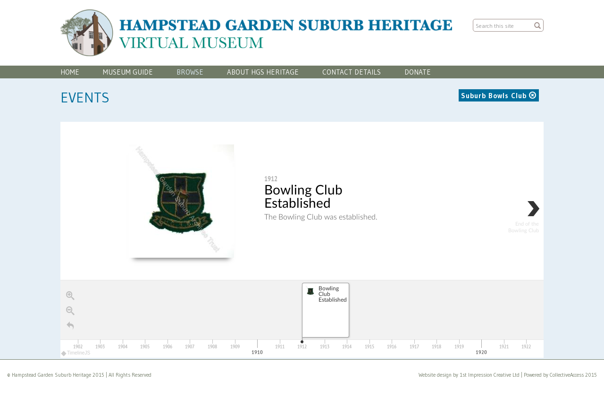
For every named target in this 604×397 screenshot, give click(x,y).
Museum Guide (128, 72)
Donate (417, 72)
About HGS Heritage (263, 72)
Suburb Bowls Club (499, 95)
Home (69, 72)
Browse (189, 72)
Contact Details (351, 72)
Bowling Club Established (303, 197)
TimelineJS (76, 352)
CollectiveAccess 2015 (573, 375)
